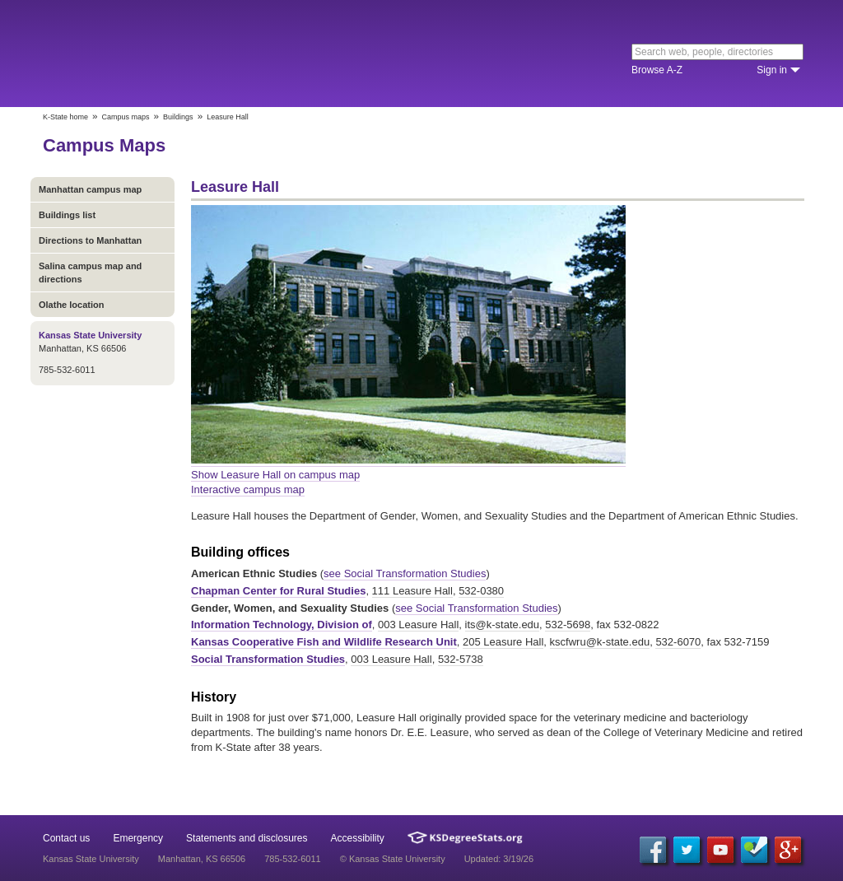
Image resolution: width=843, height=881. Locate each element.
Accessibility (357, 838)
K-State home (65, 117)
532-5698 (567, 624)
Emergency (138, 838)
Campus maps (126, 117)
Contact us (66, 838)
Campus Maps (104, 145)
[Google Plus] (788, 850)
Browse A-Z (656, 70)
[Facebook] (653, 850)
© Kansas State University (392, 859)
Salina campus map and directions (90, 272)
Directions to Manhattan (90, 240)
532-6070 (678, 642)
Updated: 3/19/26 (498, 859)
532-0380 (481, 591)
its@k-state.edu (502, 624)
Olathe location (71, 305)
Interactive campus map (248, 489)
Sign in (772, 70)
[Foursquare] (754, 850)
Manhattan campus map (90, 189)
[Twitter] (686, 850)
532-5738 (460, 659)
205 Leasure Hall (503, 642)
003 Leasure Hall (418, 624)
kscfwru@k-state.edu (600, 642)
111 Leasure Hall (412, 591)
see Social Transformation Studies (405, 573)
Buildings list (67, 215)
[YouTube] (720, 850)
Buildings (178, 117)
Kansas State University (176, 53)
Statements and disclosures (246, 838)
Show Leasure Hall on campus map (275, 474)
